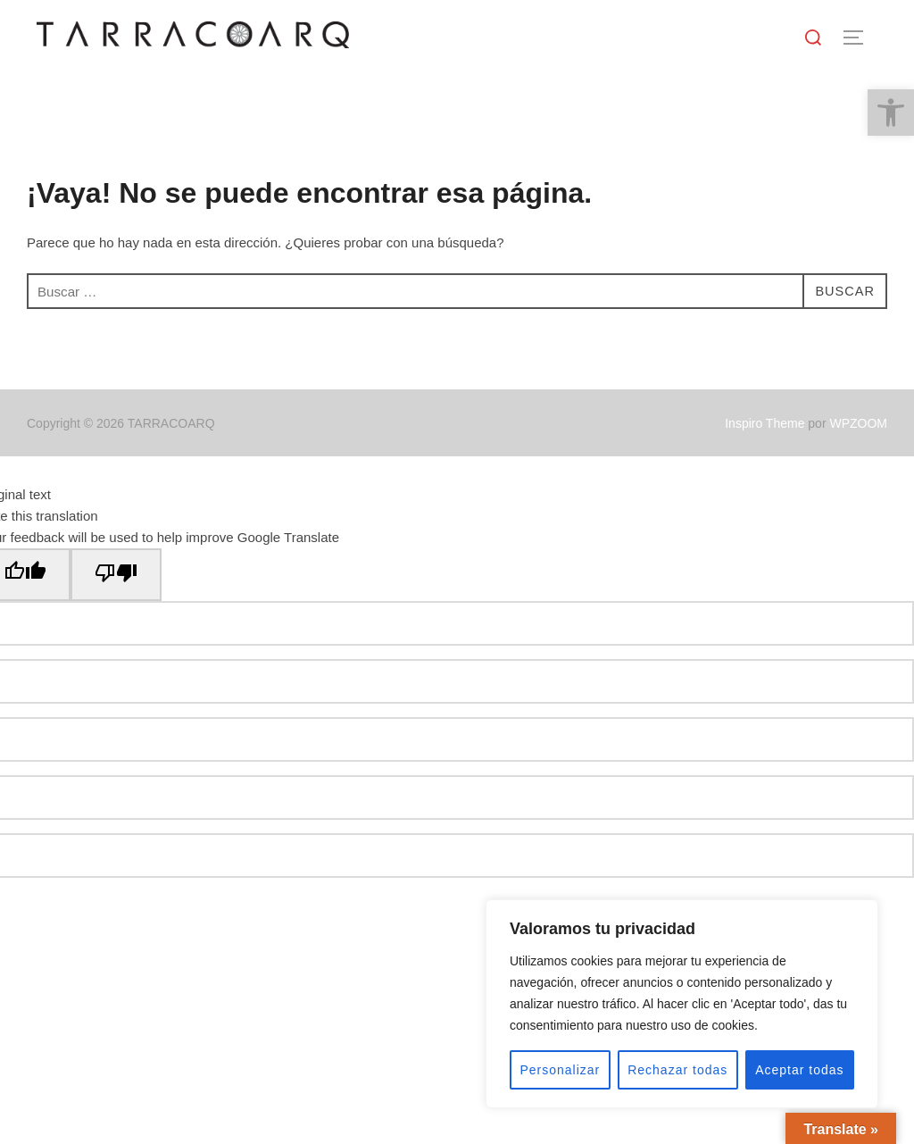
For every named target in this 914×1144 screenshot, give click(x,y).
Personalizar (559, 1070)
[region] (682, 1003)
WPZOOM (858, 423)
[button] (891, 112)
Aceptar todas (799, 1070)
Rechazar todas (677, 1070)
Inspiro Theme (764, 423)
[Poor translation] (116, 574)
